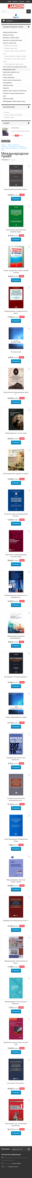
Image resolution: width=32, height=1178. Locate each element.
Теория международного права (16, 717)
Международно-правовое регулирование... (16, 637)
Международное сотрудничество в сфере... (16, 312)
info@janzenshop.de (13, 1166)
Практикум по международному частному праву (16, 555)
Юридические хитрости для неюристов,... (16, 758)
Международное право (9, 69)
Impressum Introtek (9, 117)
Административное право (10, 32)
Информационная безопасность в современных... (16, 596)
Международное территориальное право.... (16, 962)
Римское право (16, 352)
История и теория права (9, 43)
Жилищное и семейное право (11, 37)
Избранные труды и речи (10, 48)
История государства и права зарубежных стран (14, 52)
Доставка (6, 112)
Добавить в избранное (28, 166)
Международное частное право (16, 433)
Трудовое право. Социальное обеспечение (15, 90)
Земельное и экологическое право (12, 40)
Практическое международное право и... (16, 393)
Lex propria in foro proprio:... (16, 1083)
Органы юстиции (7, 74)
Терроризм (6, 88)
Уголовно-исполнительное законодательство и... (16, 799)
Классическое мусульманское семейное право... (16, 231)
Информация (9, 107)
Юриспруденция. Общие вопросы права (14, 101)
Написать (15, 1)
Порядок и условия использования (13, 115)
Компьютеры (15, 128)
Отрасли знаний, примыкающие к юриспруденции (12, 81)
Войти (28, 1)
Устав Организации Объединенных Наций (16, 840)
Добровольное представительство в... (16, 920)
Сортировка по (5, 159)
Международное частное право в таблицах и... (16, 1002)
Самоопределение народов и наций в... (16, 473)
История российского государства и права (15, 56)
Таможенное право (8, 85)
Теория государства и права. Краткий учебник (16, 271)
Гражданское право (8, 35)
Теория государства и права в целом (13, 64)
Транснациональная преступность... (16, 189)
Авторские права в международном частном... (16, 515)
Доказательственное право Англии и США (16, 1043)
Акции (9, 1)
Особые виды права (8, 77)
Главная (3, 144)
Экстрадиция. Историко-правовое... (16, 677)
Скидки (6, 123)
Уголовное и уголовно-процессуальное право (14, 95)
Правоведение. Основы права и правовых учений (14, 60)
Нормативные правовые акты (11, 72)
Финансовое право (8, 98)
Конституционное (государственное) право (15, 66)
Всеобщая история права (10, 45)
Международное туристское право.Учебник (16, 881)
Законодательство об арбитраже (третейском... (16, 1124)
